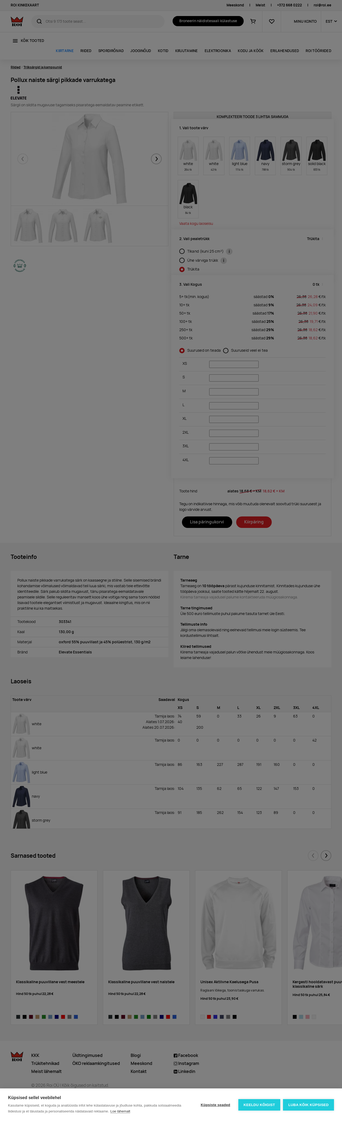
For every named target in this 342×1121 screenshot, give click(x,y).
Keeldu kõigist (259, 1105)
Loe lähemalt (120, 1111)
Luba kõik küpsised (308, 1105)
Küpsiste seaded (215, 1105)
